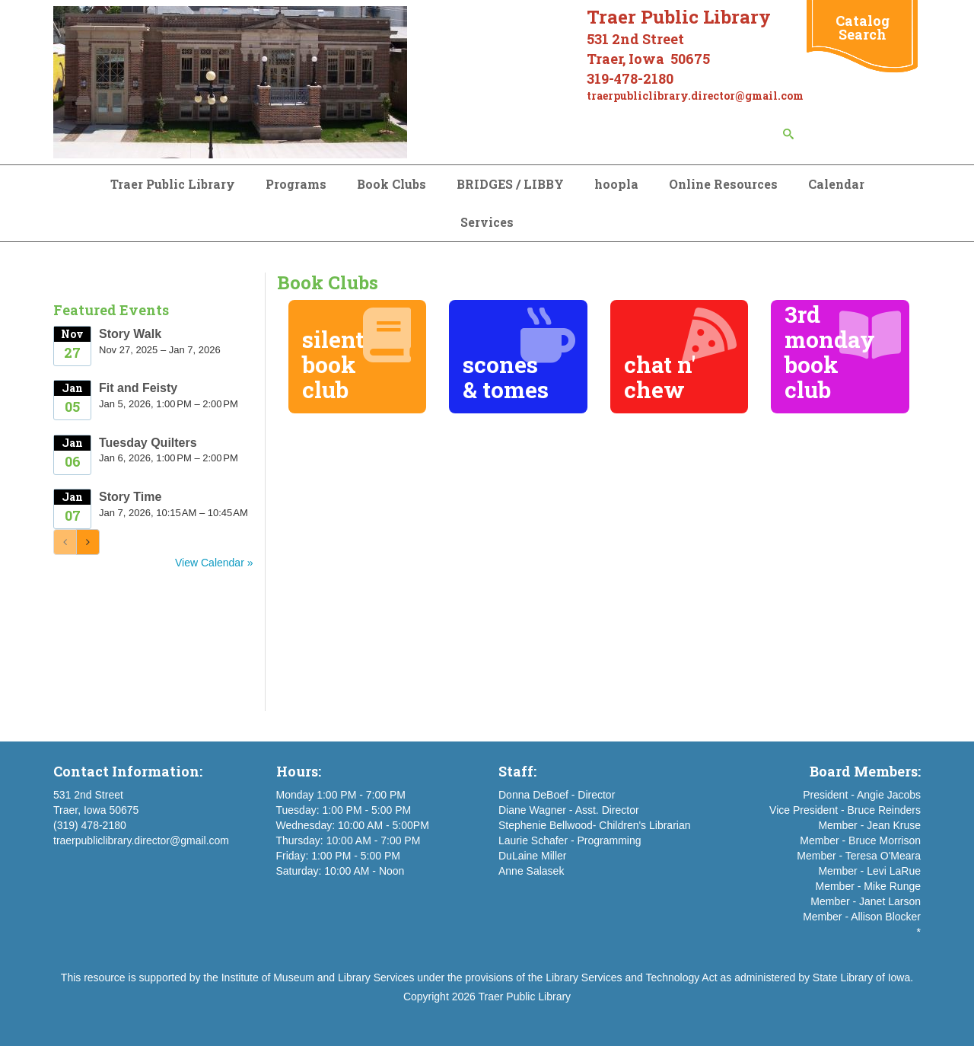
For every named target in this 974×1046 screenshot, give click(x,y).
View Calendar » (214, 562)
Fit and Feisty (138, 387)
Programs (296, 184)
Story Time (130, 496)
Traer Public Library (172, 184)
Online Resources (723, 184)
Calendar (836, 184)
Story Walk (130, 333)
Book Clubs (391, 184)
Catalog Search (863, 27)
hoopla (616, 184)
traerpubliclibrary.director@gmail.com (141, 840)
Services (487, 222)
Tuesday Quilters (148, 442)
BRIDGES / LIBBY (510, 184)
